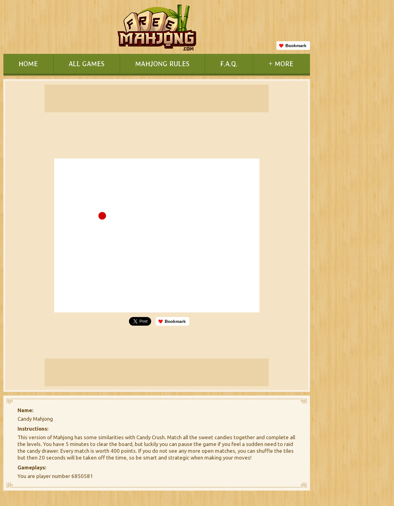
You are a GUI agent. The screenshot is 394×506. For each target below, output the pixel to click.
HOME (28, 63)
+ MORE (280, 63)
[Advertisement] (350, 251)
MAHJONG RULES (162, 63)
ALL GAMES (86, 63)
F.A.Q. (229, 63)
